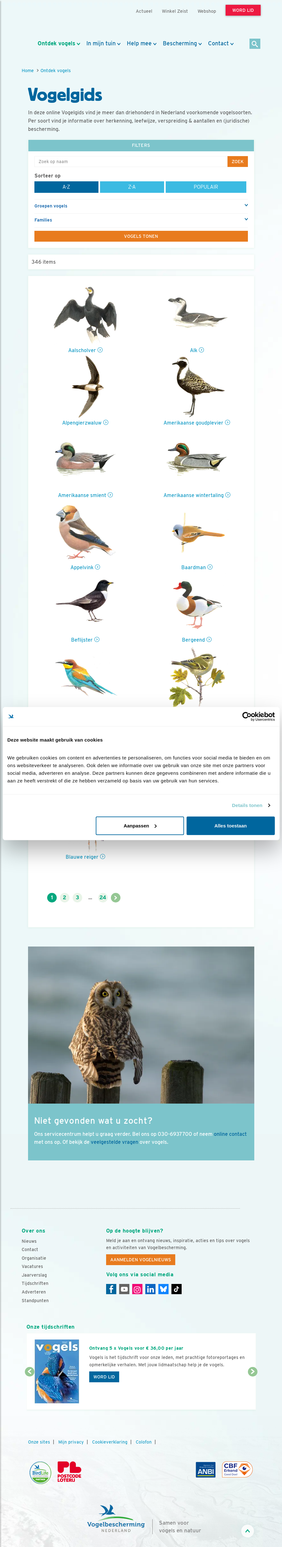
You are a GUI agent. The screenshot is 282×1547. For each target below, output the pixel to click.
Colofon (144, 1442)
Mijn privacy (71, 1442)
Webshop (207, 11)
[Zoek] (255, 44)
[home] (50, 20)
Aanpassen (140, 825)
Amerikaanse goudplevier (193, 423)
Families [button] (43, 220)
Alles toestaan (230, 825)
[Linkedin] (150, 1289)
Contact (218, 43)
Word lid (104, 1376)
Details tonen (247, 805)
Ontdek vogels (56, 43)
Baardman (193, 567)
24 (102, 897)
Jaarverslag (34, 1275)
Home (28, 70)
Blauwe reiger (82, 857)
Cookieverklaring (109, 1442)
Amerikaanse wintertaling (193, 495)
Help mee (139, 43)
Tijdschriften (35, 1283)
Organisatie (34, 1258)
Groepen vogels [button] (51, 205)
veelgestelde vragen (114, 1142)
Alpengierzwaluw (82, 423)
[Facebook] (111, 1289)
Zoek (238, 161)
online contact (230, 1134)
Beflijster (82, 640)
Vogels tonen (141, 236)
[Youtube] (124, 1289)
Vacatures (32, 1266)
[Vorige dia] (29, 1391)
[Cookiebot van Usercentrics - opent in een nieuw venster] (247, 716)
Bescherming (180, 43)
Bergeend (193, 640)
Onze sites (39, 1442)
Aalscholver (82, 350)
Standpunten (35, 1300)
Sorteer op (47, 176)
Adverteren (34, 1291)
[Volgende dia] (252, 1391)
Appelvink (81, 567)
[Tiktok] (176, 1289)
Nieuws (29, 1241)
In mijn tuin (101, 43)
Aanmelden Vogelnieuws (140, 1259)
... (90, 897)
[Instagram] (137, 1289)
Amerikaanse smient (82, 495)
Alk (193, 350)
